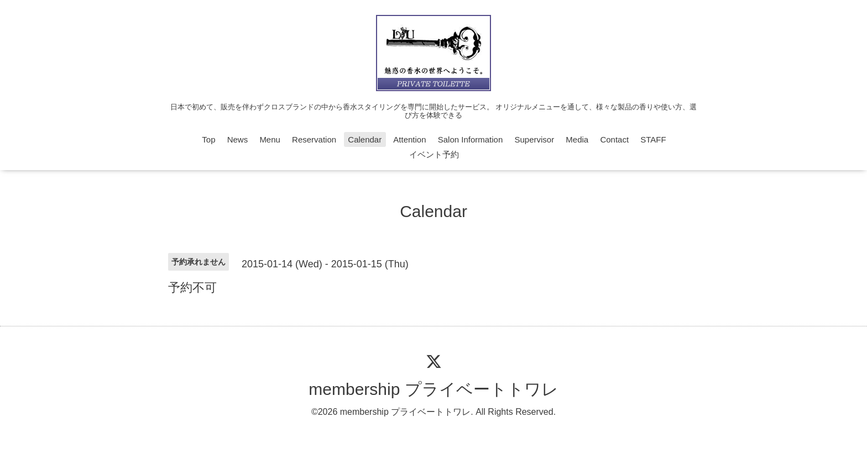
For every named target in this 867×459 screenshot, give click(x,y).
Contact (614, 139)
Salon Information (470, 139)
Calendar (365, 139)
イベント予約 (434, 154)
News (237, 139)
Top (208, 139)
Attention (409, 139)
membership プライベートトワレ (433, 389)
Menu (269, 139)
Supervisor (534, 139)
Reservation (314, 139)
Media (577, 139)
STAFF (653, 139)
